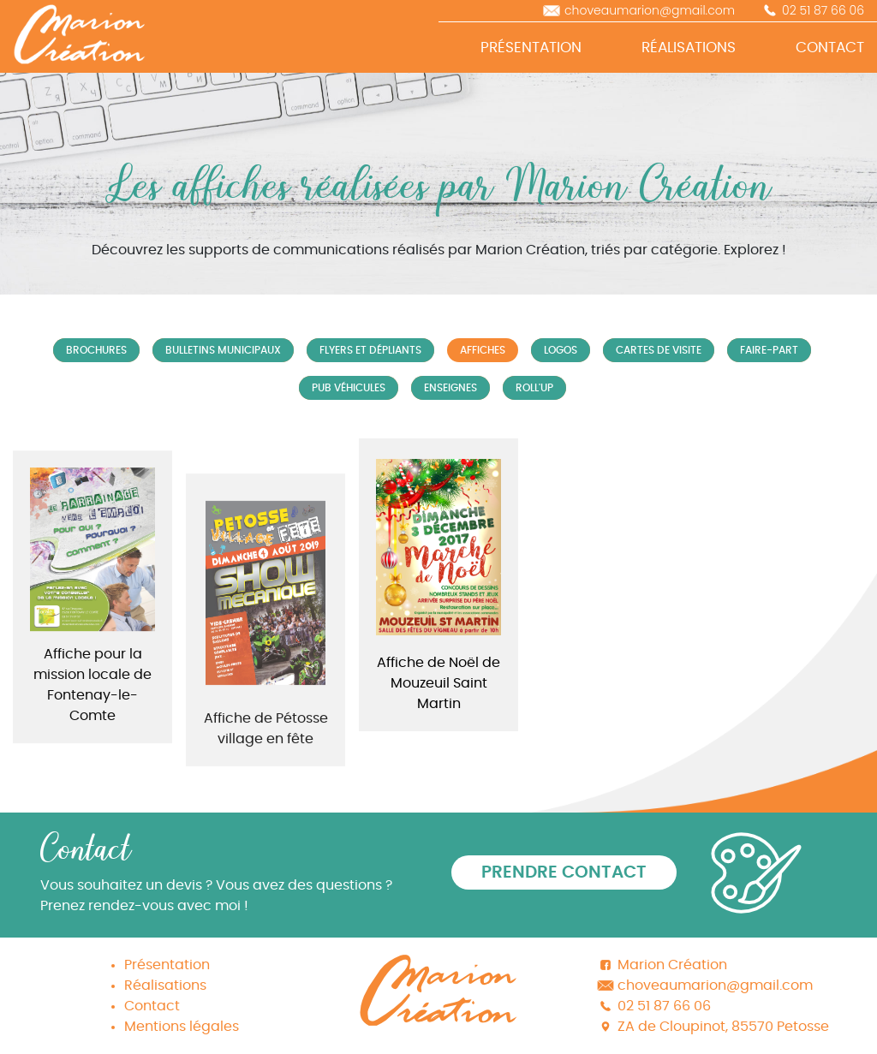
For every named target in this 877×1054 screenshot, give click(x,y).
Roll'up (534, 388)
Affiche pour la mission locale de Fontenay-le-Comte (92, 698)
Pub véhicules (348, 388)
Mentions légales (181, 1026)
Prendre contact (564, 872)
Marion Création (672, 965)
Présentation (167, 965)
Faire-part (769, 350)
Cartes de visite (658, 350)
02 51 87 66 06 (823, 10)
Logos (560, 350)
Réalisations (165, 985)
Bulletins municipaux (223, 350)
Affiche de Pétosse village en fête (266, 753)
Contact (152, 1006)
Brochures (96, 350)
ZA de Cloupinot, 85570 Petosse (723, 1026)
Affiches (482, 350)
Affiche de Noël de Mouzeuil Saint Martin (438, 683)
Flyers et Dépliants (370, 350)
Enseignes (450, 388)
